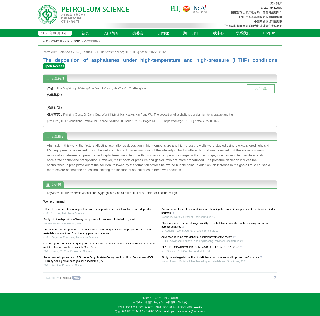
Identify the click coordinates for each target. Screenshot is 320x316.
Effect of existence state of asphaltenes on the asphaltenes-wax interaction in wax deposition (97, 209)
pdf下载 (260, 89)
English (269, 33)
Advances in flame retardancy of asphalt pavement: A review (198, 236)
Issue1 (77, 41)
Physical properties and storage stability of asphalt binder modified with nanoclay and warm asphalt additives (215, 224)
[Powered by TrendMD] (62, 278)
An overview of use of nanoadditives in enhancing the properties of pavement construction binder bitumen (218, 211)
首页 (85, 33)
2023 (68, 41)
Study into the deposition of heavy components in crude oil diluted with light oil (89, 219)
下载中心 (216, 33)
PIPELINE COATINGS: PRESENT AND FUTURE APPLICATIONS (201, 247)
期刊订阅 (190, 33)
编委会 (137, 33)
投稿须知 (164, 33)
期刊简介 (111, 33)
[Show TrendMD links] (275, 277)
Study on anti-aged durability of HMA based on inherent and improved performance (211, 257)
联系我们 (243, 33)
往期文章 (56, 41)
